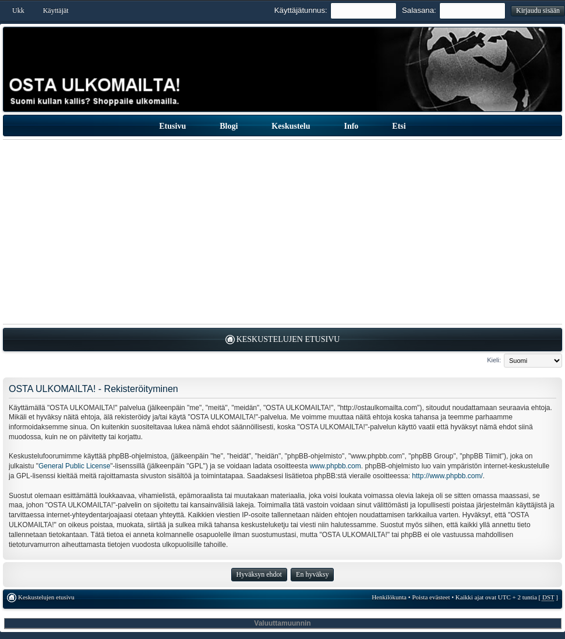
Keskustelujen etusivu (288, 339)
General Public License (74, 466)
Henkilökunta (389, 597)
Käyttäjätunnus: (300, 10)
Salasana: (419, 10)
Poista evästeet (431, 597)
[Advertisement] (282, 231)
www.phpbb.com (335, 466)
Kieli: (494, 359)
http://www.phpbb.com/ (447, 476)
